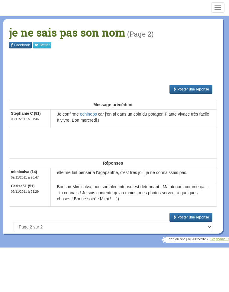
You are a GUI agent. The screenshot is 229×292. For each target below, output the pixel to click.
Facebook (20, 45)
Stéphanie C (219, 239)
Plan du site (176, 239)
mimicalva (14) (24, 172)
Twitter (42, 45)
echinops (88, 114)
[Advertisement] (119, 66)
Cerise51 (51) (22, 186)
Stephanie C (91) (26, 113)
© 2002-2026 (198, 239)
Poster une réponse (191, 89)
